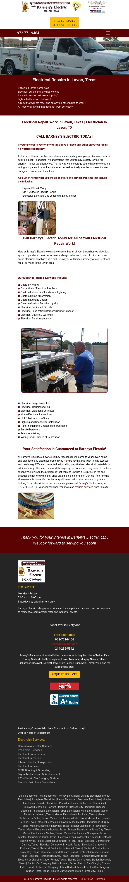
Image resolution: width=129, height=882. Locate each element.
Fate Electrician (48, 795)
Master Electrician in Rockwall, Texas (75, 814)
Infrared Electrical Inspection (35, 762)
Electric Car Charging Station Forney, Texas (42, 859)
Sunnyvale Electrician (46, 810)
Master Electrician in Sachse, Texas (42, 833)
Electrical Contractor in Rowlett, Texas (61, 848)
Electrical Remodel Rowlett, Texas (88, 855)
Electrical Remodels (30, 758)
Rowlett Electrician (58, 807)
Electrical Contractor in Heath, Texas (60, 844)
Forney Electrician (69, 795)
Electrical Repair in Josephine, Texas (78, 837)
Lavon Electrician (66, 799)
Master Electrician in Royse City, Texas (89, 829)
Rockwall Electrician (34, 807)
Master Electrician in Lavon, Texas (57, 822)
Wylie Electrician (89, 810)
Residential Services (30, 750)
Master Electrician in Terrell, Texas (37, 837)
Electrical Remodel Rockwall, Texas (48, 855)
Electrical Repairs (28, 766)
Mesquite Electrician (89, 799)
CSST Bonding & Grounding (34, 770)
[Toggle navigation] (108, 33)
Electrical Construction (31, 754)
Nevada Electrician (47, 803)
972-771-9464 (27, 33)
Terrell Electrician (69, 810)
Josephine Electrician (43, 799)
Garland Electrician (91, 795)
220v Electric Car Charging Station (38, 778)
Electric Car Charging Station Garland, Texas (59, 867)
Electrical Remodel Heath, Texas (59, 852)
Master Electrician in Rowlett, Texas (46, 829)
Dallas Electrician (28, 795)
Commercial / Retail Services (35, 746)
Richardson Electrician (92, 803)
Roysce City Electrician (82, 807)
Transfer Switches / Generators (36, 782)
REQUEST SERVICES (64, 674)
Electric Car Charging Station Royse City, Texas (77, 870)
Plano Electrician (68, 803)
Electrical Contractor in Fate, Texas (64, 840)
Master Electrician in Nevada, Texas (49, 825)
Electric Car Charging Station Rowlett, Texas (52, 863)
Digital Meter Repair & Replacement (39, 774)
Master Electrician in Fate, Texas (68, 818)
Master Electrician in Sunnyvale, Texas (85, 833)
